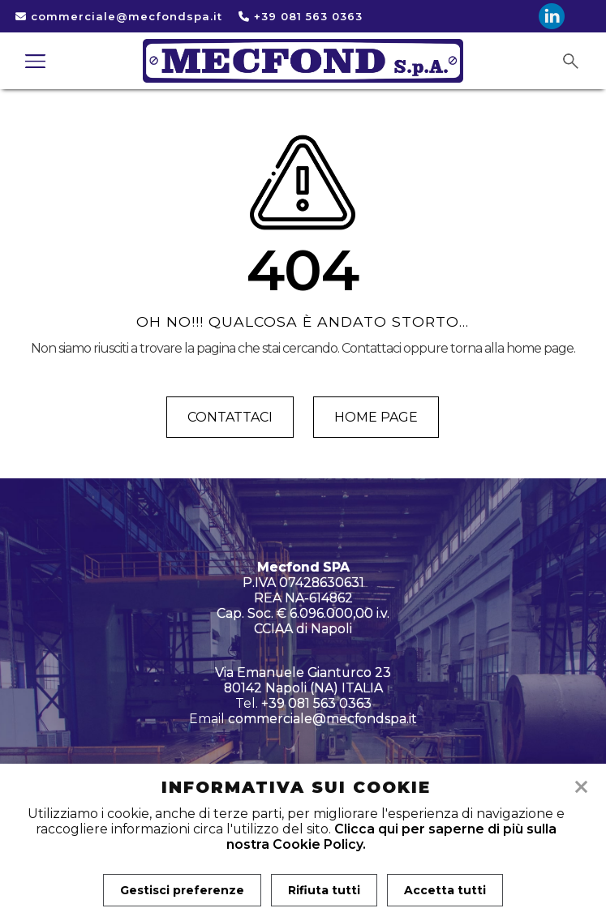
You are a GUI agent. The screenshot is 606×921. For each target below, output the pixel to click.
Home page (376, 417)
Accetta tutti (445, 890)
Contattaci (230, 417)
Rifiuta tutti (324, 890)
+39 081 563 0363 (301, 16)
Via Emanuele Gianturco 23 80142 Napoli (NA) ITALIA (303, 680)
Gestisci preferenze (182, 890)
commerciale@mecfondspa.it (118, 16)
